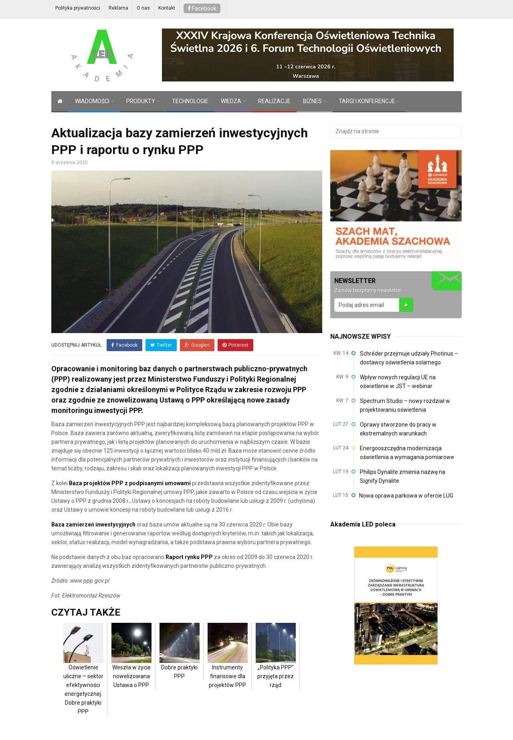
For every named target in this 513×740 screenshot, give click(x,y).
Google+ (197, 345)
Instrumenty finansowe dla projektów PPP (228, 663)
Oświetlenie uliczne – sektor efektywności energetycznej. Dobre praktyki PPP (83, 677)
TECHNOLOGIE (190, 101)
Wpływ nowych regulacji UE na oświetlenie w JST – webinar (398, 381)
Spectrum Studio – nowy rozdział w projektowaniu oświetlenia (405, 405)
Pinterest (235, 345)
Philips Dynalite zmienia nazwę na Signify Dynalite (402, 476)
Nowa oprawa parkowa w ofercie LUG (406, 495)
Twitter (161, 345)
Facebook (202, 8)
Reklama (118, 8)
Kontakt (166, 8)
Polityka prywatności (77, 8)
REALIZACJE (274, 101)
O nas (143, 8)
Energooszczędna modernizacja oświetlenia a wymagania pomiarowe (407, 452)
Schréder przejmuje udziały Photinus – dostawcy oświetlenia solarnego (409, 358)
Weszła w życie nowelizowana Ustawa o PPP (131, 663)
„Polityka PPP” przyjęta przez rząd (276, 663)
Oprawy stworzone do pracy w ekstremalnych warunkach (398, 429)
